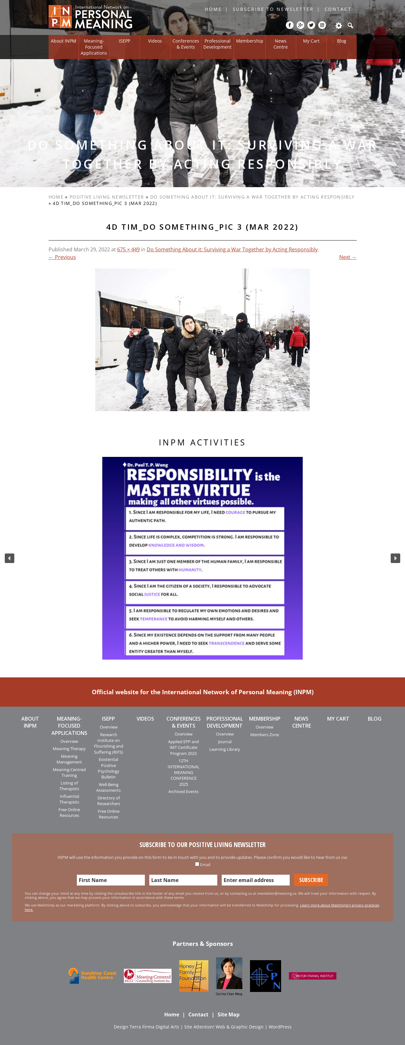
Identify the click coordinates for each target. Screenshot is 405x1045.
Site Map (229, 1014)
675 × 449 (128, 249)
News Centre (280, 44)
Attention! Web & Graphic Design (228, 1027)
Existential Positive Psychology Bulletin (108, 768)
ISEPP (124, 41)
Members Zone (264, 734)
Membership (249, 41)
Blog (341, 41)
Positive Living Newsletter (107, 197)
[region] (202, 558)
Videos (155, 41)
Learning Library (224, 749)
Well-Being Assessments (108, 787)
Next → (348, 257)
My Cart (311, 41)
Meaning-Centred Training (69, 772)
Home (213, 9)
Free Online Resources (69, 812)
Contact (338, 9)
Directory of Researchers (108, 800)
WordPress (280, 1027)
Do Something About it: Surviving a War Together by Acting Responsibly (252, 197)
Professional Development (217, 44)
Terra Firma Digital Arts (154, 1027)
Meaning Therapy (69, 748)
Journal (225, 741)
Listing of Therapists (69, 785)
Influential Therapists (69, 799)
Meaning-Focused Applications (94, 47)
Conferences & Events (185, 44)
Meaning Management (69, 759)
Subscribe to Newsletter (273, 9)
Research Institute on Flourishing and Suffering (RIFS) (108, 743)
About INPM (63, 41)
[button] (9, 558)
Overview (69, 741)
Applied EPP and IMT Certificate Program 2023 (183, 747)
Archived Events (183, 791)
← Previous (62, 257)
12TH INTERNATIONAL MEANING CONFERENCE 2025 (183, 772)
